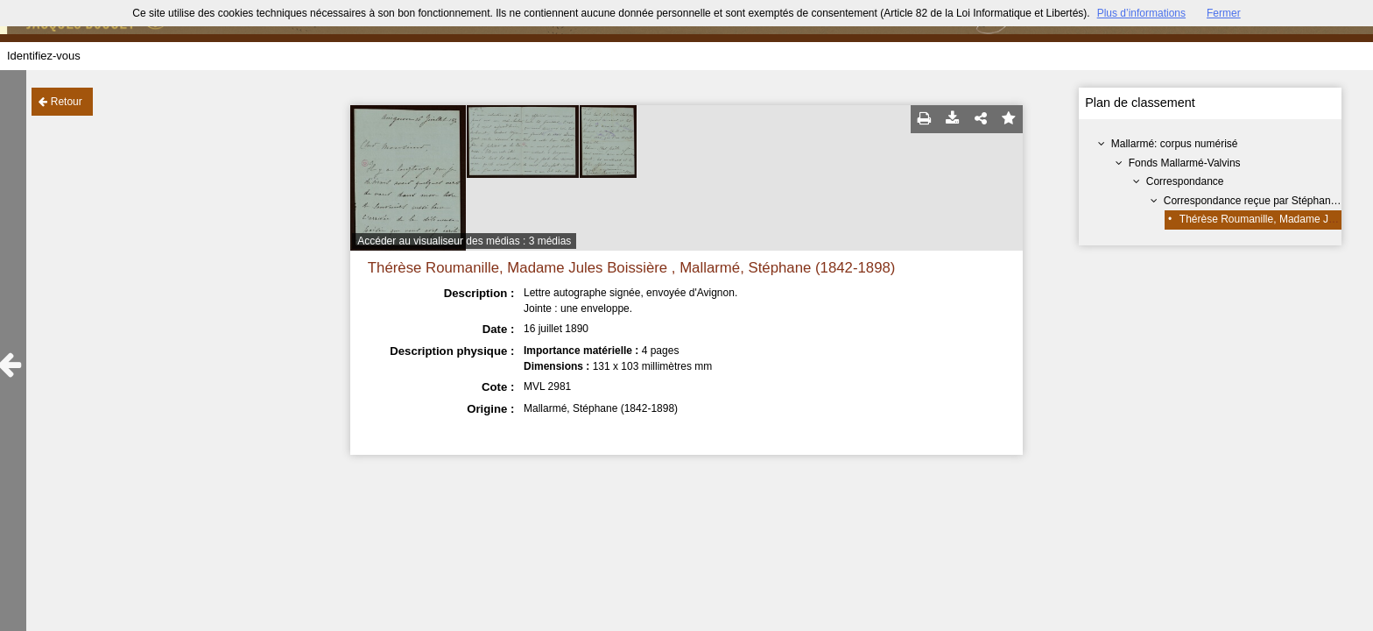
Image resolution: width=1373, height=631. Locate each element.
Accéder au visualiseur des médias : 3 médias (464, 241)
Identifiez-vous (44, 55)
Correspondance (1185, 181)
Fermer (1224, 13)
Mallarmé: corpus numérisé (1174, 144)
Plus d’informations (1141, 13)
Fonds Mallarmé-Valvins (1185, 163)
